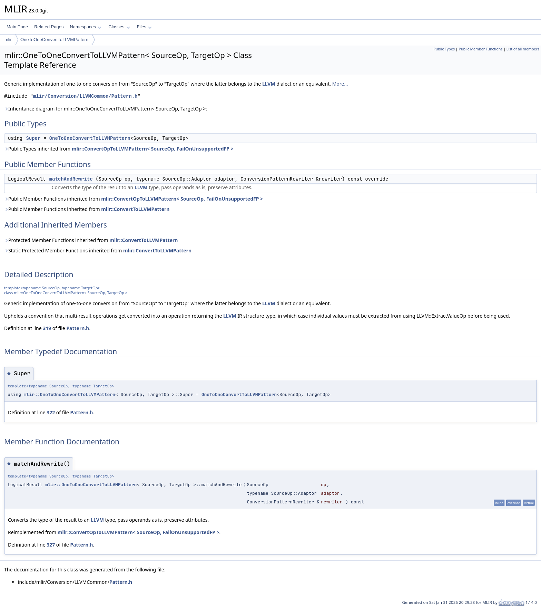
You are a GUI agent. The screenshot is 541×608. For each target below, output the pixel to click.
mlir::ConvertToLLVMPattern (135, 209)
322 (51, 412)
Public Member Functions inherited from (133, 198)
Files (144, 26)
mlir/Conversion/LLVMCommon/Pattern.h (85, 96)
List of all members (522, 49)
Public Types (444, 49)
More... (340, 83)
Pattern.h (77, 328)
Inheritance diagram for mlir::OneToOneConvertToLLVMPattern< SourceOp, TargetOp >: (105, 108)
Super (33, 138)
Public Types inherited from (119, 148)
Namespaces (85, 26)
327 (51, 544)
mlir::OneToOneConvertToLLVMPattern (69, 394)
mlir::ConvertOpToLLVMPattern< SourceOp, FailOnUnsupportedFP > (153, 148)
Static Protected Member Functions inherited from (97, 250)
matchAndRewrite (71, 179)
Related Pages (48, 26)
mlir (8, 39)
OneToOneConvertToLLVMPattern (54, 39)
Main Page (17, 26)
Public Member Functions (480, 49)
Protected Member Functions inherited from (91, 240)
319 (47, 328)
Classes (119, 26)
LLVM (268, 83)
